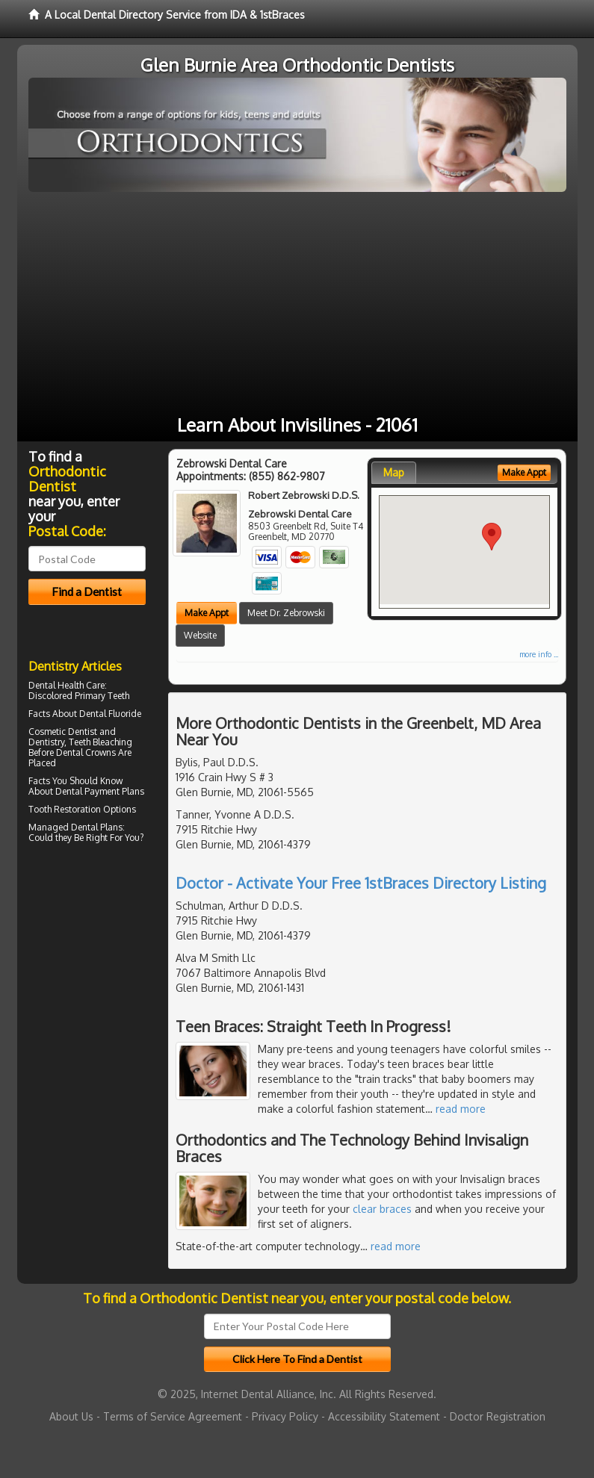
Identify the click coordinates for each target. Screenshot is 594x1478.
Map (393, 472)
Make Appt (207, 612)
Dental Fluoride (110, 713)
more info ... (538, 654)
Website (200, 635)
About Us (71, 1416)
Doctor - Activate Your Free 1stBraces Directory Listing (361, 882)
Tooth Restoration (64, 809)
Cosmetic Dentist (62, 731)
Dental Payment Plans (99, 791)
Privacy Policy (285, 1416)
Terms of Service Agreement (172, 1416)
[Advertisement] (297, 304)
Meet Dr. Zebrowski (286, 612)
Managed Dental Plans (75, 827)
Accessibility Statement (384, 1416)
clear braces (382, 1208)
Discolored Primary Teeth (78, 695)
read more (461, 1108)
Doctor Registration (497, 1416)
